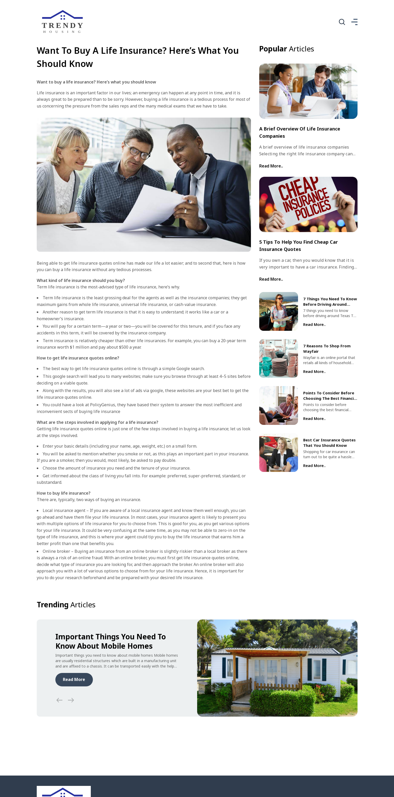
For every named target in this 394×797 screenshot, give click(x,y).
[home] (64, 22)
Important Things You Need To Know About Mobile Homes (110, 641)
